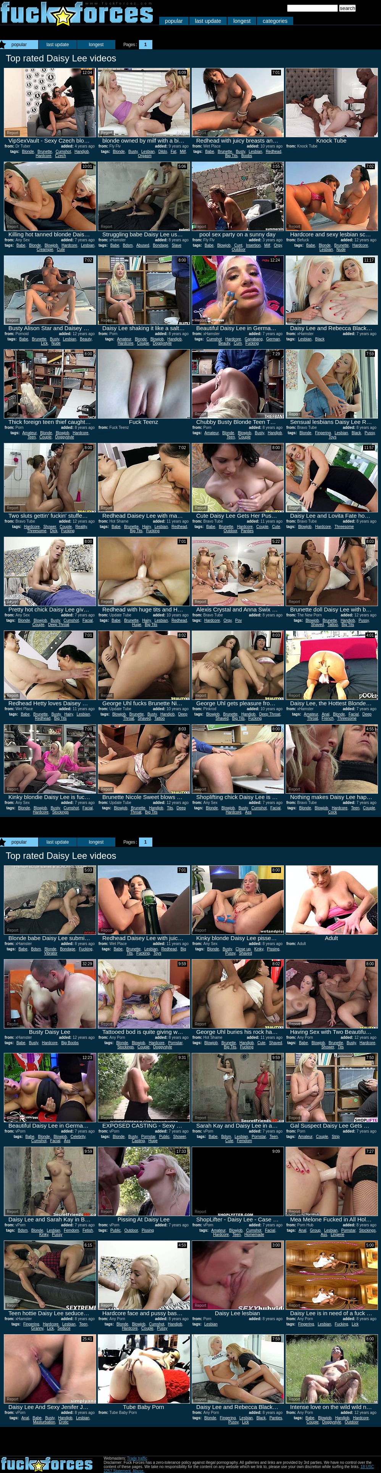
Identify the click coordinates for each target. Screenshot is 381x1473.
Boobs (246, 156)
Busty (132, 151)
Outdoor (238, 249)
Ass (248, 812)
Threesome (37, 531)
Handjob (81, 151)
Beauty (85, 339)
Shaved (317, 625)
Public (164, 1136)
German (273, 339)
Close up (243, 949)
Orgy (278, 245)
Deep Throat (58, 625)
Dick (53, 531)
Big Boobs (70, 1043)
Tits (170, 808)
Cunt (238, 245)
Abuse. (138, 1471)
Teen (31, 437)
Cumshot (63, 151)
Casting (138, 1141)
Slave (176, 245)
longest (241, 21)
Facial (87, 620)
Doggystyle (162, 343)
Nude (340, 249)
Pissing (273, 949)
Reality (81, 527)
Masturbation (44, 1422)
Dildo (162, 151)
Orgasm (145, 156)
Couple (143, 343)
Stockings (60, 812)
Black (319, 339)
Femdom (244, 1141)
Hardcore (43, 156)
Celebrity (78, 1136)
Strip (336, 1136)
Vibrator (51, 953)
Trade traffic (137, 1458)
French (328, 718)
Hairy (146, 527)
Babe (209, 151)
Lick (44, 343)
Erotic (64, 1422)
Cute (61, 249)
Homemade (254, 1234)
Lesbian (148, 151)
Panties (247, 531)
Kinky (258, 949)
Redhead (273, 151)
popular (174, 21)
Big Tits (231, 156)
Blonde (28, 151)
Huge (136, 625)
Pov (238, 620)
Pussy (370, 433)
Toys (333, 437)
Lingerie (337, 1234)
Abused (142, 245)
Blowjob (51, 245)
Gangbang (254, 339)
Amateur (124, 339)
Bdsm (128, 245)
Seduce (64, 1328)
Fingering (323, 433)
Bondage (160, 245)
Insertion (253, 245)
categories (275, 21)
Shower (49, 527)
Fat (173, 151)
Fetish (87, 1230)
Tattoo (333, 625)
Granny (37, 1328)
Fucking (252, 343)
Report (12, 133)
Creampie (45, 249)
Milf (183, 151)
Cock (332, 812)
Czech (60, 156)
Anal (325, 714)
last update (208, 21)
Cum (238, 343)
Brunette (44, 151)
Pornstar (175, 1043)
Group (315, 1230)
